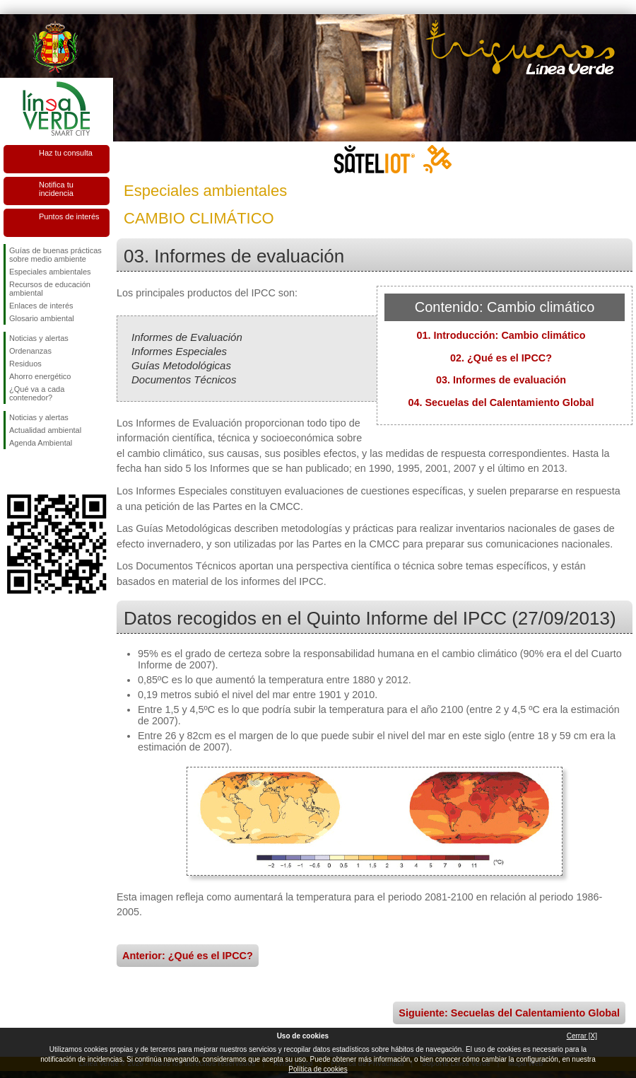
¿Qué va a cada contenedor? (36, 393)
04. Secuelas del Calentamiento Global (501, 402)
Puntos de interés (69, 216)
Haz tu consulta (66, 153)
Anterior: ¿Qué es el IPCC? (187, 955)
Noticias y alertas (39, 338)
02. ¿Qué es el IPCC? (501, 358)
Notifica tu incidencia (56, 188)
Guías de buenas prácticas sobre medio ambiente (55, 254)
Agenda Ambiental (40, 443)
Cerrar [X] (582, 1036)
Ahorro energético (40, 376)
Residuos (25, 363)
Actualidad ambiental (45, 430)
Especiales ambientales (50, 271)
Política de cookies (317, 1069)
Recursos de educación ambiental (49, 288)
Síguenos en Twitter (35, 471)
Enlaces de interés (41, 305)
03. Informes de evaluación (501, 380)
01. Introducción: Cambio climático (500, 335)
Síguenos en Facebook (12, 471)
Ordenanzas (30, 351)
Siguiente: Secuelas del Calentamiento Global (509, 1013)
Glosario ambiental (41, 318)
